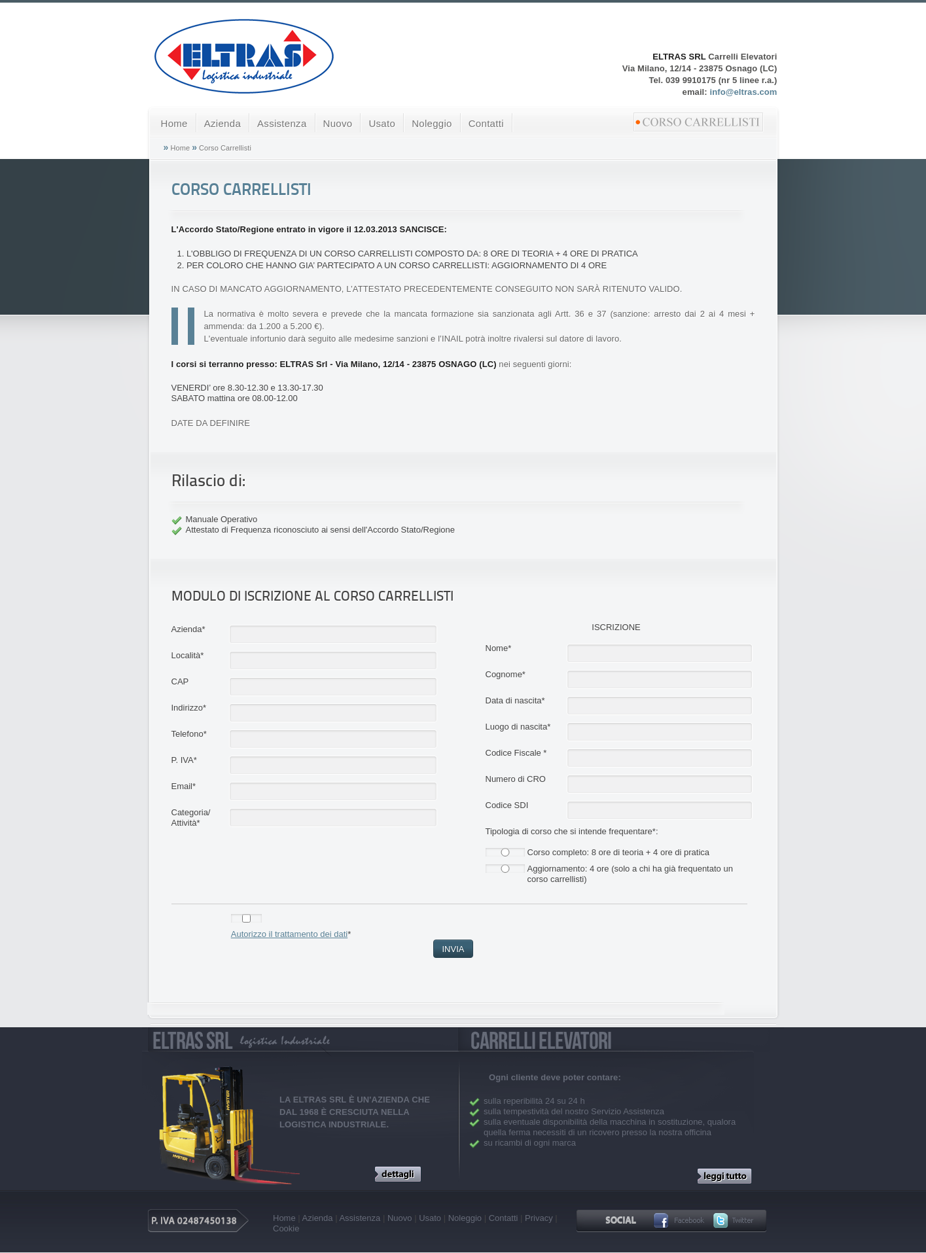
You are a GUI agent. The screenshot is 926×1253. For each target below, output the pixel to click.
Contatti (486, 123)
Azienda (222, 123)
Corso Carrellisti (225, 148)
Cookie (286, 1228)
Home (174, 123)
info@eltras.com (743, 92)
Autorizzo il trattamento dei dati (289, 934)
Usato (381, 123)
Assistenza (282, 123)
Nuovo (338, 123)
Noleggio (432, 123)
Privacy (539, 1218)
